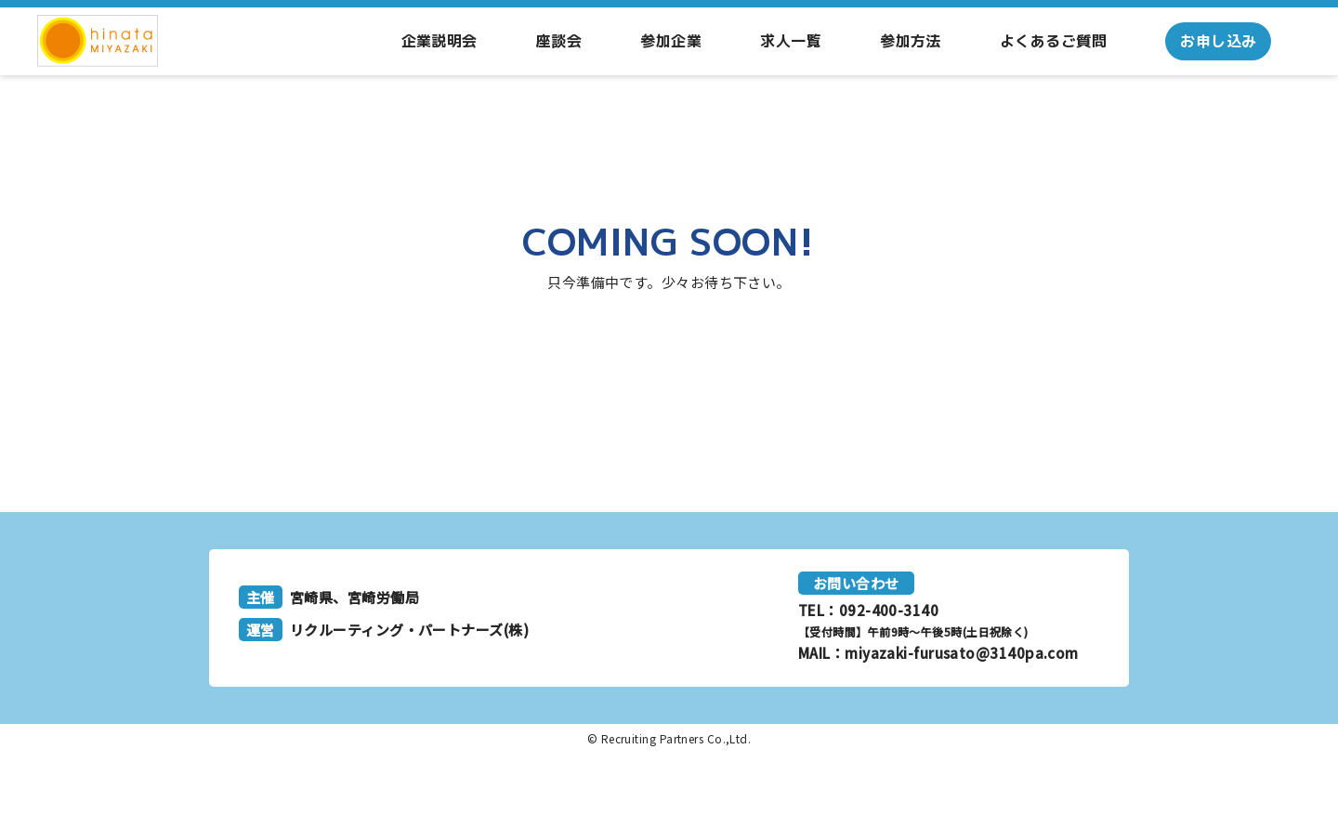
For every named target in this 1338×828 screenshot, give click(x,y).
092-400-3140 (888, 610)
